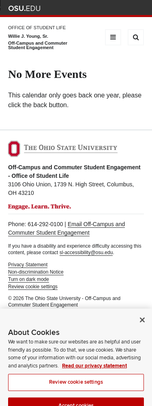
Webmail (127, 8)
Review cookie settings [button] (33, 286)
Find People (115, 8)
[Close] (142, 326)
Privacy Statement (27, 265)
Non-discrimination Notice (36, 272)
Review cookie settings (76, 387)
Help (79, 8)
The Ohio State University (24, 8)
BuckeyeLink (91, 8)
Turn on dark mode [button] (28, 279)
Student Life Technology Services (88, 312)
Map (103, 8)
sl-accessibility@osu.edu (86, 252)
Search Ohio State (139, 8)
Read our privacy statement (94, 371)
